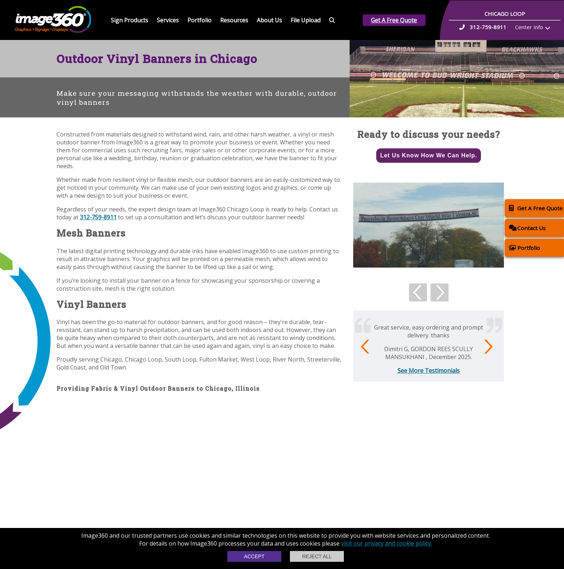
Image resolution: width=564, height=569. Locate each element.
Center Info (529, 27)
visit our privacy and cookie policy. (386, 543)
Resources (234, 20)
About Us (269, 20)
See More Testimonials (428, 371)
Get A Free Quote (394, 20)
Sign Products (129, 20)
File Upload (305, 20)
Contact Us (527, 228)
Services (168, 20)
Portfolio (199, 20)
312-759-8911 (98, 217)
